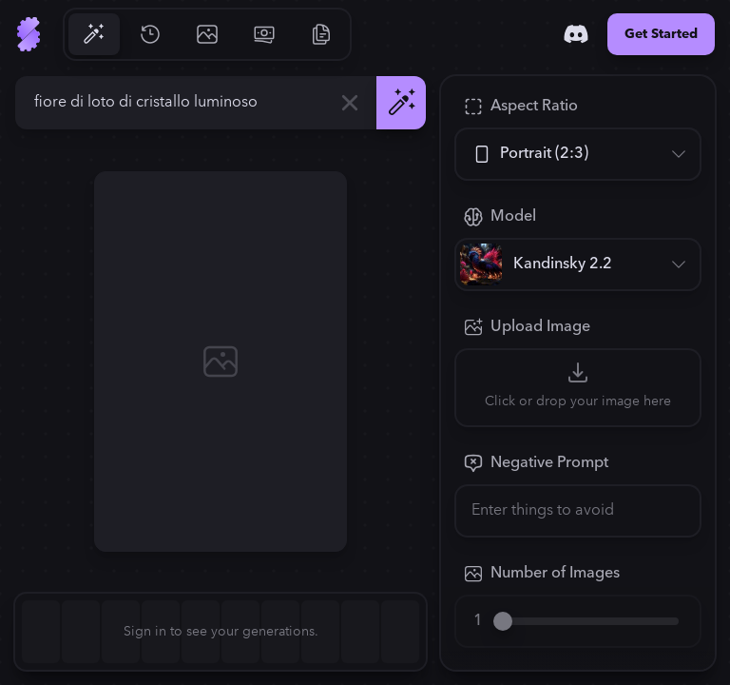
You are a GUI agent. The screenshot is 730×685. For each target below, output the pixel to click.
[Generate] (401, 102)
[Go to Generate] (93, 34)
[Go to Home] (28, 34)
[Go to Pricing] (264, 34)
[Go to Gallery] (207, 34)
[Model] (578, 264)
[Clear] (349, 102)
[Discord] (576, 34)
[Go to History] (150, 34)
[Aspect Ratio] (578, 154)
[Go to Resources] (321, 34)
